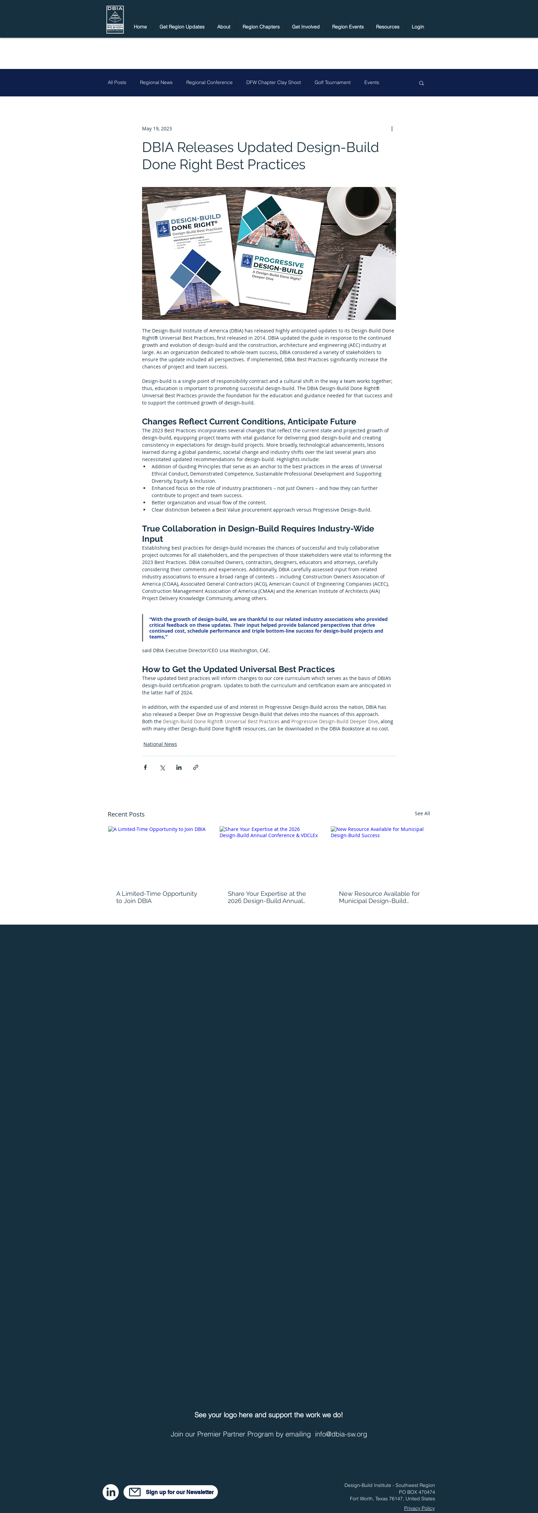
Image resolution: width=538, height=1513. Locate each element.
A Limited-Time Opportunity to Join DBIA (156, 897)
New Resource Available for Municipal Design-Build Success (379, 897)
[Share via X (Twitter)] (162, 767)
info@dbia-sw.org (341, 1434)
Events (371, 82)
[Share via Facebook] (145, 767)
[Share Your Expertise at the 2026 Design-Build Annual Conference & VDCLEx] (269, 854)
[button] (182, 27)
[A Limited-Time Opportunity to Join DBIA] (157, 854)
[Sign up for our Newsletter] (171, 1492)
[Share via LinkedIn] (179, 767)
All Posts (117, 82)
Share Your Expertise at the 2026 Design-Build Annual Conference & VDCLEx (267, 897)
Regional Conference (209, 82)
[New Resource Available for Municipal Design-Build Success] (380, 854)
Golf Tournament (333, 82)
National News (160, 744)
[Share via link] (195, 767)
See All (422, 813)
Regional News (156, 82)
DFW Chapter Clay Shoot (273, 82)
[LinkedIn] (111, 1492)
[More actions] (392, 128)
